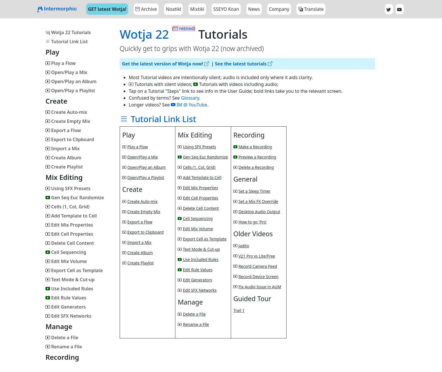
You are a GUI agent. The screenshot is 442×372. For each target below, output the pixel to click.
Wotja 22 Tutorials (68, 32)
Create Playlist (64, 166)
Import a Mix (62, 148)
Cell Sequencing (65, 252)
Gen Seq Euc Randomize (74, 197)
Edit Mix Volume (66, 261)
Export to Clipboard (69, 139)
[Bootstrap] (57, 9)
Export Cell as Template (74, 270)
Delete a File (61, 337)
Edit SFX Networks (68, 316)
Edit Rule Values (65, 297)
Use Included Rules (69, 288)
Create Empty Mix (67, 121)
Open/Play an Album (71, 81)
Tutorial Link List (66, 41)
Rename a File (63, 346)
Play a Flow (60, 63)
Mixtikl (197, 9)
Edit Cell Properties (69, 234)
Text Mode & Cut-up (70, 279)
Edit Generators (65, 306)
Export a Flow (63, 130)
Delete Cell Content (69, 243)
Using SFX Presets (67, 188)
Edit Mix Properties (69, 224)
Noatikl (173, 9)
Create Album (63, 157)
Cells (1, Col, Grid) (67, 206)
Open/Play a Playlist (70, 90)
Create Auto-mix (66, 112)
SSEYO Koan (226, 9)
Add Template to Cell (71, 215)
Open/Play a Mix (66, 72)
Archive (146, 9)
